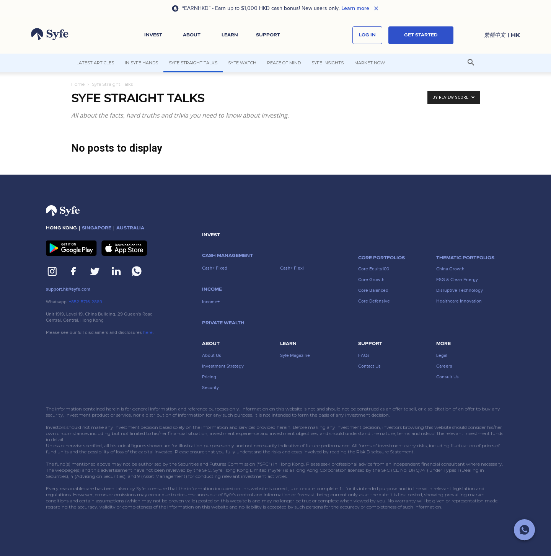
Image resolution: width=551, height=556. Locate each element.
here (148, 332)
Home (78, 84)
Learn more (355, 8)
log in (367, 35)
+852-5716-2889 (85, 301)
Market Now (369, 62)
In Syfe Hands (141, 62)
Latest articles (95, 62)
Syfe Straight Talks (193, 62)
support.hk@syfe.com (68, 289)
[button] (153, 35)
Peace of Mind (284, 62)
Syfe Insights (327, 62)
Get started (421, 35)
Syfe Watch (242, 62)
